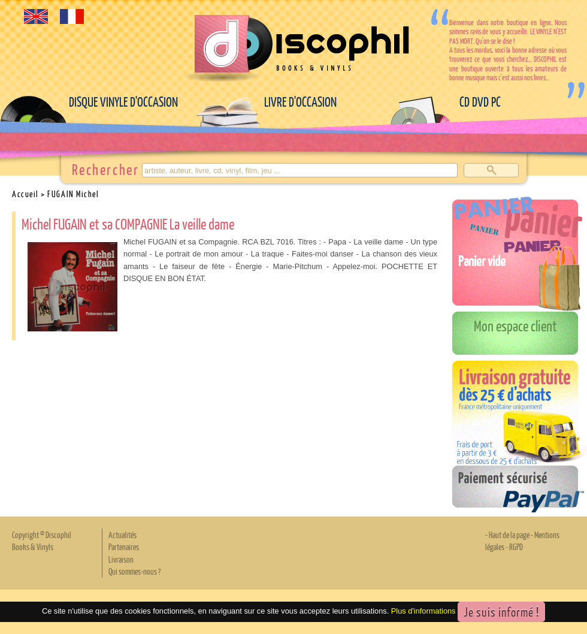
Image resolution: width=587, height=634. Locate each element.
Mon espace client (515, 325)
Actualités (122, 534)
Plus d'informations (423, 610)
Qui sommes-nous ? (134, 571)
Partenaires (123, 546)
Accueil (25, 193)
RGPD (516, 546)
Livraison (121, 559)
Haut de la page (509, 534)
